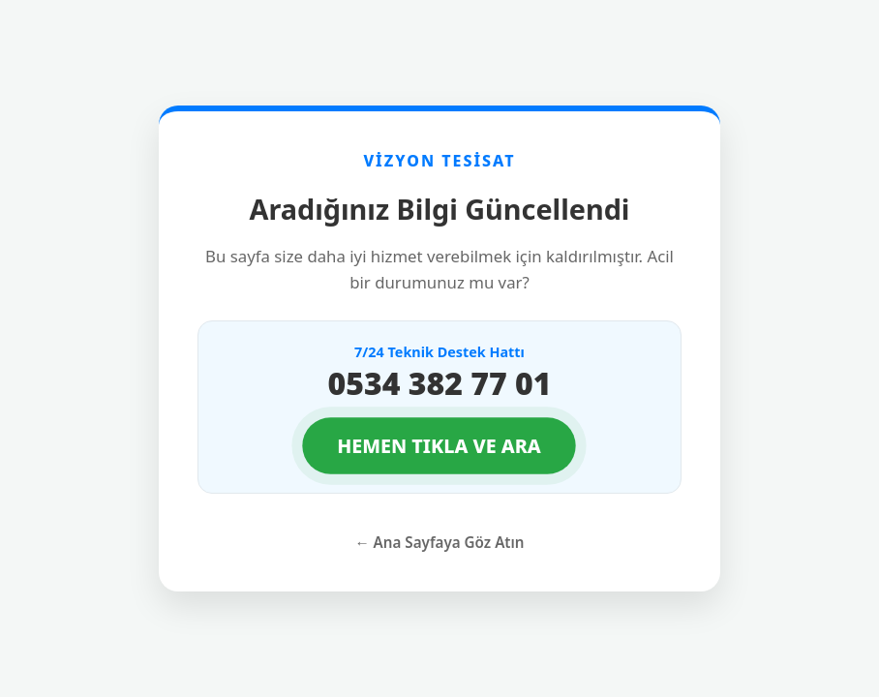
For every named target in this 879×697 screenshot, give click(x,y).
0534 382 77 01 (439, 383)
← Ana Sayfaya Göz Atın (439, 542)
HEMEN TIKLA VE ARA (439, 446)
